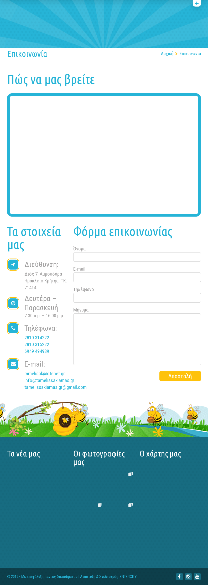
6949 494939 (36, 351)
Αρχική (167, 53)
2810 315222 (36, 344)
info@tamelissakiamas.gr (49, 380)
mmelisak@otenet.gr (44, 374)
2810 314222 (36, 338)
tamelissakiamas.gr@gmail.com (55, 387)
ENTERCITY (128, 577)
